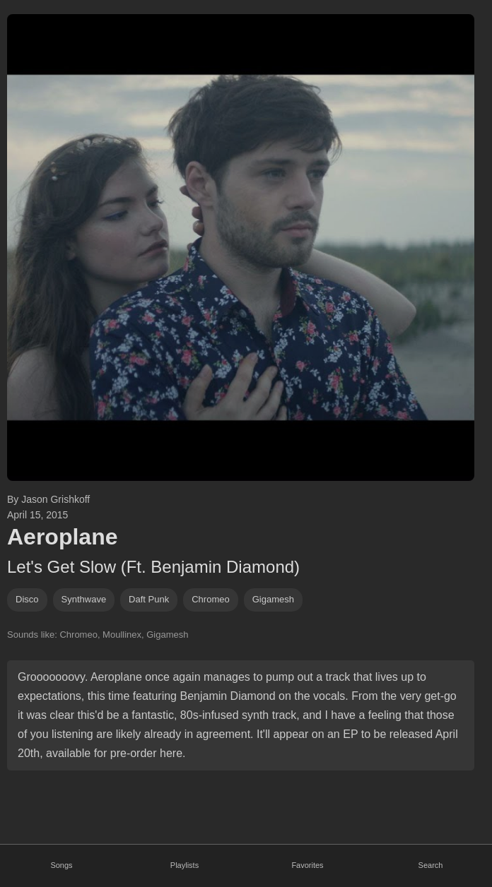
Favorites (307, 865)
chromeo (210, 599)
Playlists (184, 865)
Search (430, 865)
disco (27, 599)
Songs (61, 865)
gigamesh (273, 599)
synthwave (84, 599)
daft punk (149, 599)
